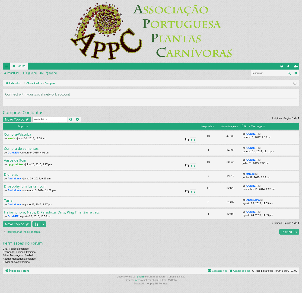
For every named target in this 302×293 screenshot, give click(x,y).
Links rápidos (7, 67)
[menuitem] (281, 66)
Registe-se (50, 73)
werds (11, 138)
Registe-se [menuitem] (296, 67)
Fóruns (21, 66)
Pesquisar (13, 73)
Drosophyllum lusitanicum (25, 186)
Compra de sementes (21, 148)
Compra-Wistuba (17, 134)
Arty (137, 280)
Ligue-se (31, 73)
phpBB (141, 276)
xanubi (250, 173)
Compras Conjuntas (23, 112)
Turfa (8, 200)
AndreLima (14, 178)
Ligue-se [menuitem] (289, 67)
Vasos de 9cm (15, 160)
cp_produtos (15, 164)
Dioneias (11, 174)
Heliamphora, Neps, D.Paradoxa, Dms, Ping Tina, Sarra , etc (51, 212)
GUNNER (251, 133)
